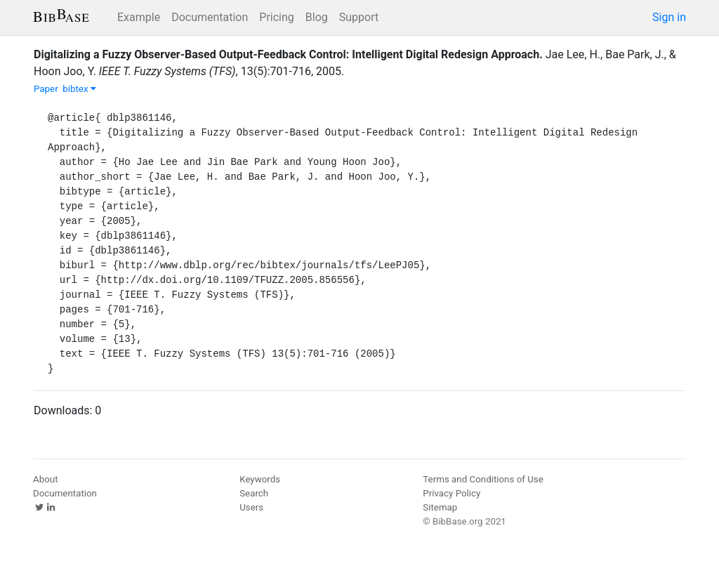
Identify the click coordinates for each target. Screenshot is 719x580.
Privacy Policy (451, 493)
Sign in (669, 17)
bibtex (79, 89)
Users (251, 507)
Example (138, 17)
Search (253, 493)
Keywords (259, 479)
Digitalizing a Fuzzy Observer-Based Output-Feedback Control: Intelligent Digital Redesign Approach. (288, 54)
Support (358, 17)
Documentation (209, 17)
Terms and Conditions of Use (483, 479)
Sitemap (440, 507)
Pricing (276, 17)
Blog (316, 17)
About (45, 479)
